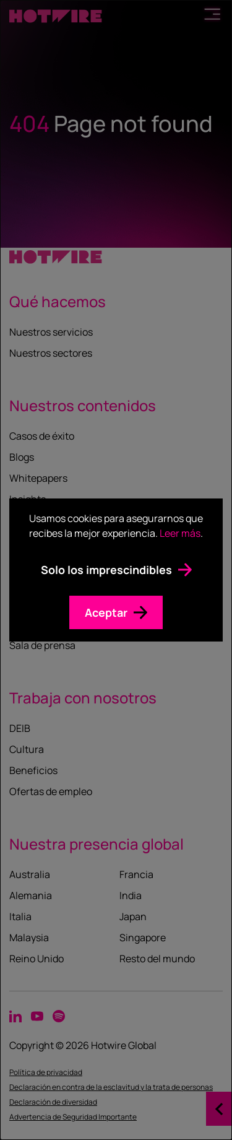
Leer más (180, 533)
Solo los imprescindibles (106, 569)
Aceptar (106, 612)
